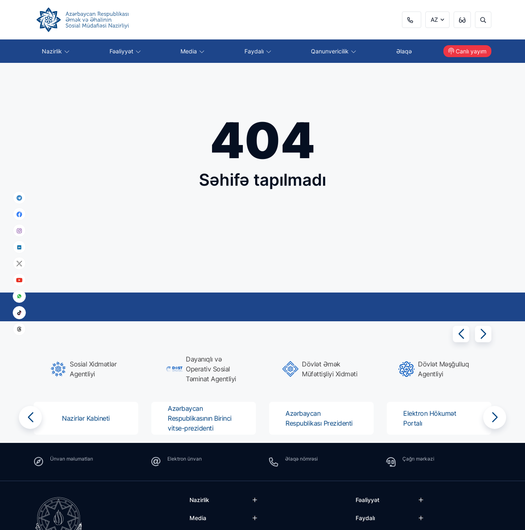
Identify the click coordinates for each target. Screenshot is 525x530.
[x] (19, 263)
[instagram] (19, 231)
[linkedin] (19, 247)
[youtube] (19, 280)
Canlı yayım (467, 51)
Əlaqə (404, 51)
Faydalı (257, 51)
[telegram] (19, 197)
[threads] (19, 329)
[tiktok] (19, 312)
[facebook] (19, 214)
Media (192, 51)
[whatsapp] (19, 296)
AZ (434, 19)
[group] (88, 369)
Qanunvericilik (333, 51)
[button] (461, 334)
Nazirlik (55, 51)
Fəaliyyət (125, 51)
